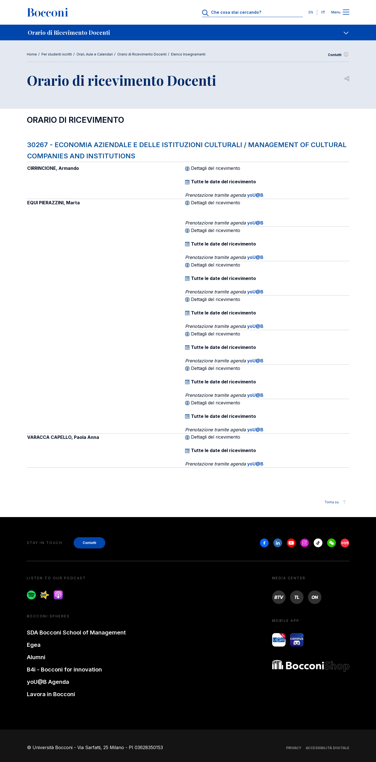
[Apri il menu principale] (346, 12)
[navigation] (188, 32)
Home (32, 54)
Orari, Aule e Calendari (94, 54)
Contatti (338, 55)
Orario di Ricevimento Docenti (142, 54)
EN (311, 12)
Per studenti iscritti (56, 54)
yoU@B (255, 195)
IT (323, 12)
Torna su (336, 502)
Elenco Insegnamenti (188, 54)
